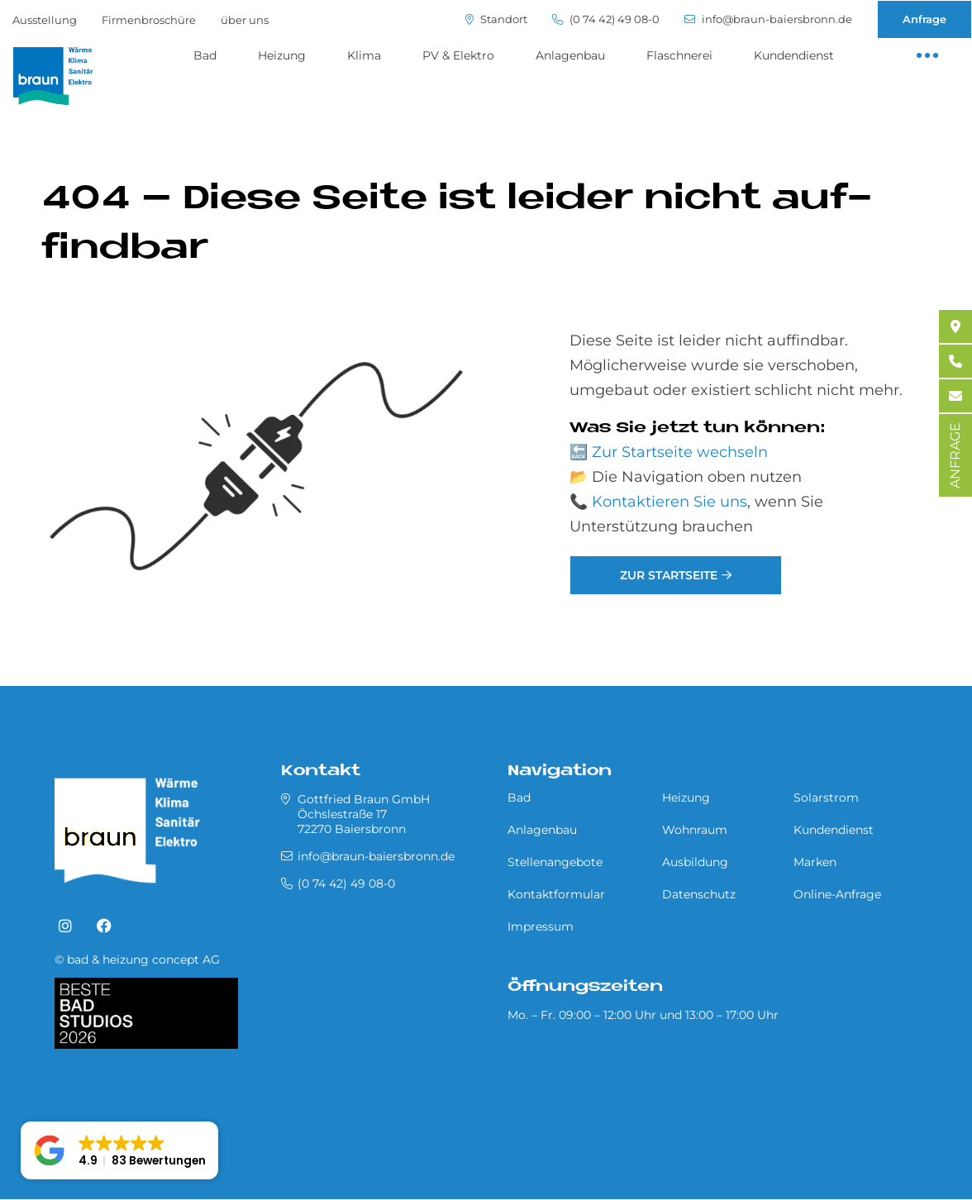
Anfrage (924, 19)
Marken (814, 862)
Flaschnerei (679, 55)
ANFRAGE (955, 455)
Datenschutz (699, 894)
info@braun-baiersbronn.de (768, 19)
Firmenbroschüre (149, 19)
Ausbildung (695, 862)
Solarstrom (826, 797)
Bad (205, 55)
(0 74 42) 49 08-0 (606, 19)
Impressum (540, 926)
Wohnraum (694, 829)
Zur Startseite (668, 575)
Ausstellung (44, 19)
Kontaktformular (556, 894)
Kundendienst (794, 55)
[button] (119, 1150)
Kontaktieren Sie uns (669, 502)
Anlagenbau (570, 55)
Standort (496, 19)
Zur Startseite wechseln (680, 452)
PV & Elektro (458, 55)
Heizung (282, 55)
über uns (245, 19)
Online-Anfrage (837, 894)
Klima (364, 55)
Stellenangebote (555, 862)
